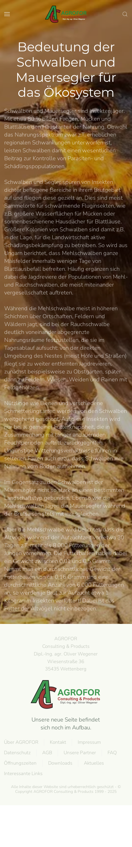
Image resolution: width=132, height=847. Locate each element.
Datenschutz (17, 752)
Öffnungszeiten (20, 763)
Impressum (88, 742)
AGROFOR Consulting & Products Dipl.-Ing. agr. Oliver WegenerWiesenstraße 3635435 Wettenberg (65, 653)
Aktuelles (94, 763)
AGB (47, 752)
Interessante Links (23, 773)
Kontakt (58, 742)
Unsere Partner (79, 752)
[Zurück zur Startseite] (66, 14)
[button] (7, 14)
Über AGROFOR (21, 742)
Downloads (60, 763)
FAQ (112, 752)
